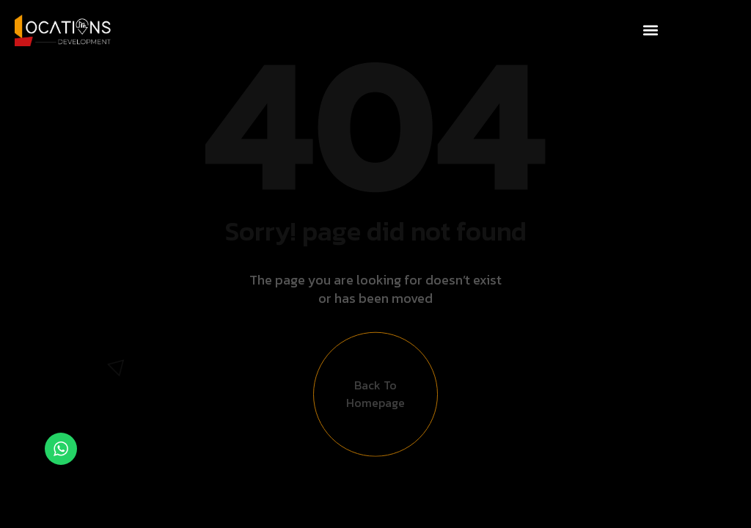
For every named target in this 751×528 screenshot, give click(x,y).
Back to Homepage (375, 399)
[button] (651, 30)
